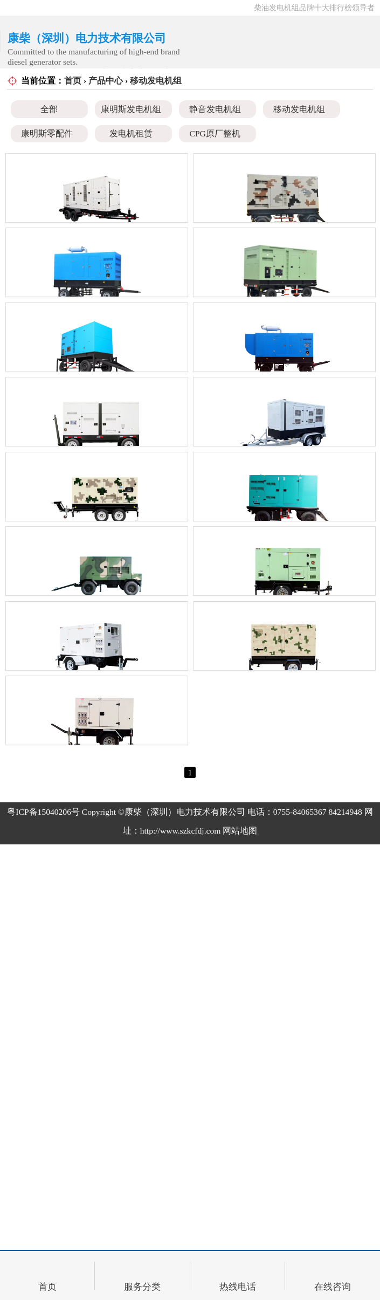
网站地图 (240, 1237)
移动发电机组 (156, 80)
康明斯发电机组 (131, 109)
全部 (49, 109)
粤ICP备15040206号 (43, 1218)
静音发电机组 (215, 109)
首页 (72, 80)
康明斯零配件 (47, 133)
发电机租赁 (131, 133)
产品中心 (105, 80)
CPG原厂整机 (215, 133)
